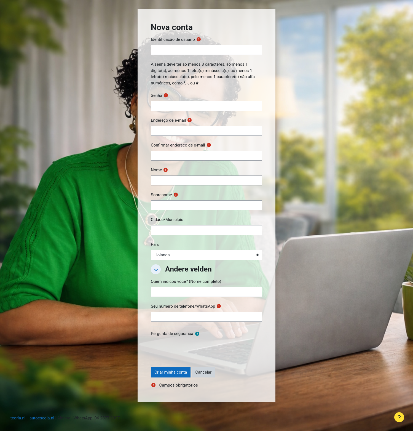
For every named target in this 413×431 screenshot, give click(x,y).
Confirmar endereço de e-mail (178, 145)
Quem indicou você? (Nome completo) (186, 281)
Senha (156, 95)
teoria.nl (17, 418)
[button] (156, 269)
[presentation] (193, 350)
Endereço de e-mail (168, 120)
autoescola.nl (41, 418)
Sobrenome (161, 194)
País (155, 244)
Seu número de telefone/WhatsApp (183, 306)
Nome (156, 169)
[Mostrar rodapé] (399, 417)
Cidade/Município (167, 219)
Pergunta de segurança (172, 333)
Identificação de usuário (173, 39)
